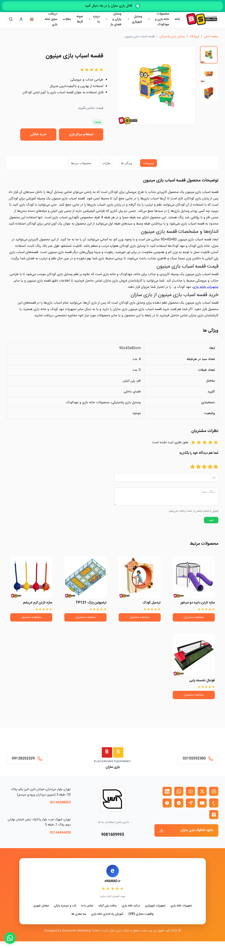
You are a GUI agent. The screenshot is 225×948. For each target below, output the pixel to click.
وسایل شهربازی (137, 19)
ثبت (211, 522)
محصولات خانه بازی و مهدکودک (162, 19)
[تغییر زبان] (32, 19)
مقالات (66, 19)
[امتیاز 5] (192, 467)
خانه (177, 19)
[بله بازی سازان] (178, 803)
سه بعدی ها (79, 914)
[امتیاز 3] (204, 467)
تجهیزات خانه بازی (181, 905)
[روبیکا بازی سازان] (213, 814)
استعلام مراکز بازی (81, 134)
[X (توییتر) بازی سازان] (202, 791)
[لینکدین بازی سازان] (167, 791)
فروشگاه (194, 36)
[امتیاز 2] (210, 467)
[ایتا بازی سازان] (167, 803)
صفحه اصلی (211, 36)
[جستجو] (11, 19)
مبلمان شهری (41, 905)
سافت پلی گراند (107, 905)
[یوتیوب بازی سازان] (202, 803)
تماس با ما (87, 905)
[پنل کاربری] (21, 19)
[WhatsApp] (10, 938)
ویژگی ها (126, 163)
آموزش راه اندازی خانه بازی (107, 914)
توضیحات (148, 163)
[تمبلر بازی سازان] (213, 803)
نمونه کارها (79, 19)
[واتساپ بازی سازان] (178, 791)
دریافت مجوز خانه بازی (51, 19)
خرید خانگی (38, 134)
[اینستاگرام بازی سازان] (213, 791)
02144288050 (60, 802)
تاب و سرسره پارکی (65, 905)
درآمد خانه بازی (131, 905)
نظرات (106, 163)
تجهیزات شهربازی (155, 905)
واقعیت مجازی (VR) (140, 914)
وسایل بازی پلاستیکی (172, 36)
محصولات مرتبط (81, 163)
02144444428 (60, 832)
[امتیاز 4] (198, 467)
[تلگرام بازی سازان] (190, 803)
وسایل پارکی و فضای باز (115, 19)
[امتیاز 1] (215, 467)
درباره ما (96, 19)
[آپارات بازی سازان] (190, 791)
